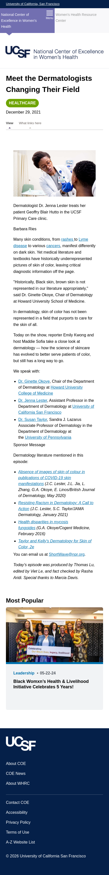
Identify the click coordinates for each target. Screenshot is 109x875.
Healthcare (22, 103)
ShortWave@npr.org (67, 554)
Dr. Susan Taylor (32, 419)
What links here (30, 123)
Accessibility (16, 812)
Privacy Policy (18, 822)
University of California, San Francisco (33, 4)
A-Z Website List (20, 842)
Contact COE (17, 802)
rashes (67, 239)
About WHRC (18, 783)
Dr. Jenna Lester (32, 400)
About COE (16, 763)
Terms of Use (17, 832)
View (9, 123)
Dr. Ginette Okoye (34, 381)
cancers (53, 246)
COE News (15, 773)
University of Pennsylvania (48, 437)
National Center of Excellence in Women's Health (19, 21)
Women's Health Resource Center (76, 18)
